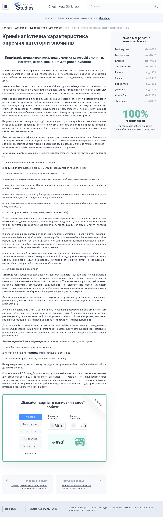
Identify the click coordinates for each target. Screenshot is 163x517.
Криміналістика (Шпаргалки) (46, 28)
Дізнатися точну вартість (80, 442)
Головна (7, 28)
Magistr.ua (104, 18)
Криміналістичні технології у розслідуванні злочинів (76, 487)
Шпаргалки (21, 28)
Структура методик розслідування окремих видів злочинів (29, 487)
